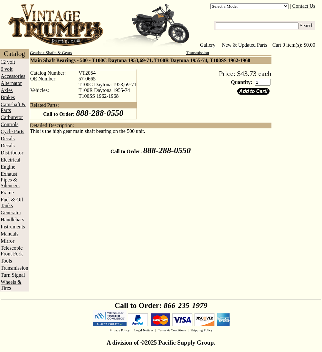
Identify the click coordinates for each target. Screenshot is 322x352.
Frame (7, 192)
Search (307, 25)
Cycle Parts (12, 131)
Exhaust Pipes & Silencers (10, 179)
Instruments (13, 226)
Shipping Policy (201, 330)
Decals (8, 138)
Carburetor (12, 117)
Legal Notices (143, 330)
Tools (6, 261)
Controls (9, 124)
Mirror (7, 241)
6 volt (7, 69)
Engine (8, 167)
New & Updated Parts (244, 45)
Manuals (9, 233)
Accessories (13, 76)
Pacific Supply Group (186, 342)
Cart (276, 45)
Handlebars (12, 219)
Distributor (12, 152)
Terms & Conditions (172, 330)
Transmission (14, 268)
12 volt (8, 62)
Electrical (10, 159)
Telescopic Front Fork (12, 250)
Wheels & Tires (11, 285)
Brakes (8, 97)
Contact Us (304, 6)
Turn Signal (13, 275)
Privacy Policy (119, 330)
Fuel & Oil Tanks (12, 202)
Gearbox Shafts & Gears (51, 52)
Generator (11, 212)
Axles (7, 90)
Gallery (207, 45)
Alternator (11, 83)
